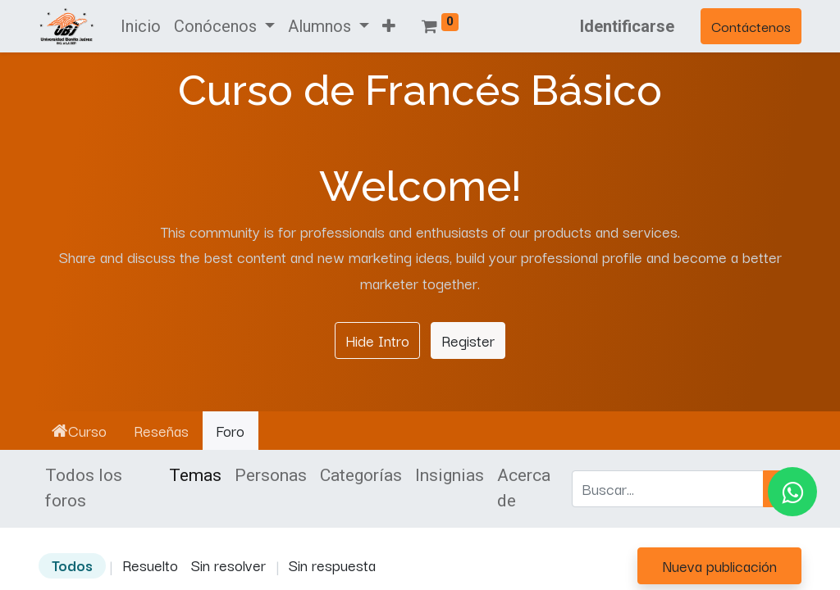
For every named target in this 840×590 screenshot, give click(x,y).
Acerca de (523, 488)
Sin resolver (228, 564)
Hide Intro (377, 340)
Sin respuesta (332, 564)
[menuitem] (140, 26)
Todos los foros (83, 488)
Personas (271, 475)
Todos (72, 564)
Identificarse (627, 26)
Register (468, 340)
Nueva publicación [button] (720, 565)
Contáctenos (751, 26)
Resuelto (150, 564)
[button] (389, 26)
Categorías (361, 475)
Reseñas (161, 430)
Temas (195, 475)
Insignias (449, 475)
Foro (230, 430)
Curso (79, 430)
